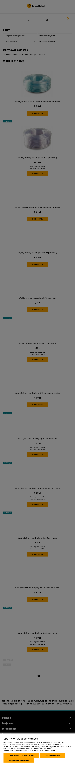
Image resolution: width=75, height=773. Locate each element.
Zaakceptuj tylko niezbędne (21, 755)
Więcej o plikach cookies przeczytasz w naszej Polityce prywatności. (29, 750)
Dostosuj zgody (52, 755)
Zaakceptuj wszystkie (19, 760)
